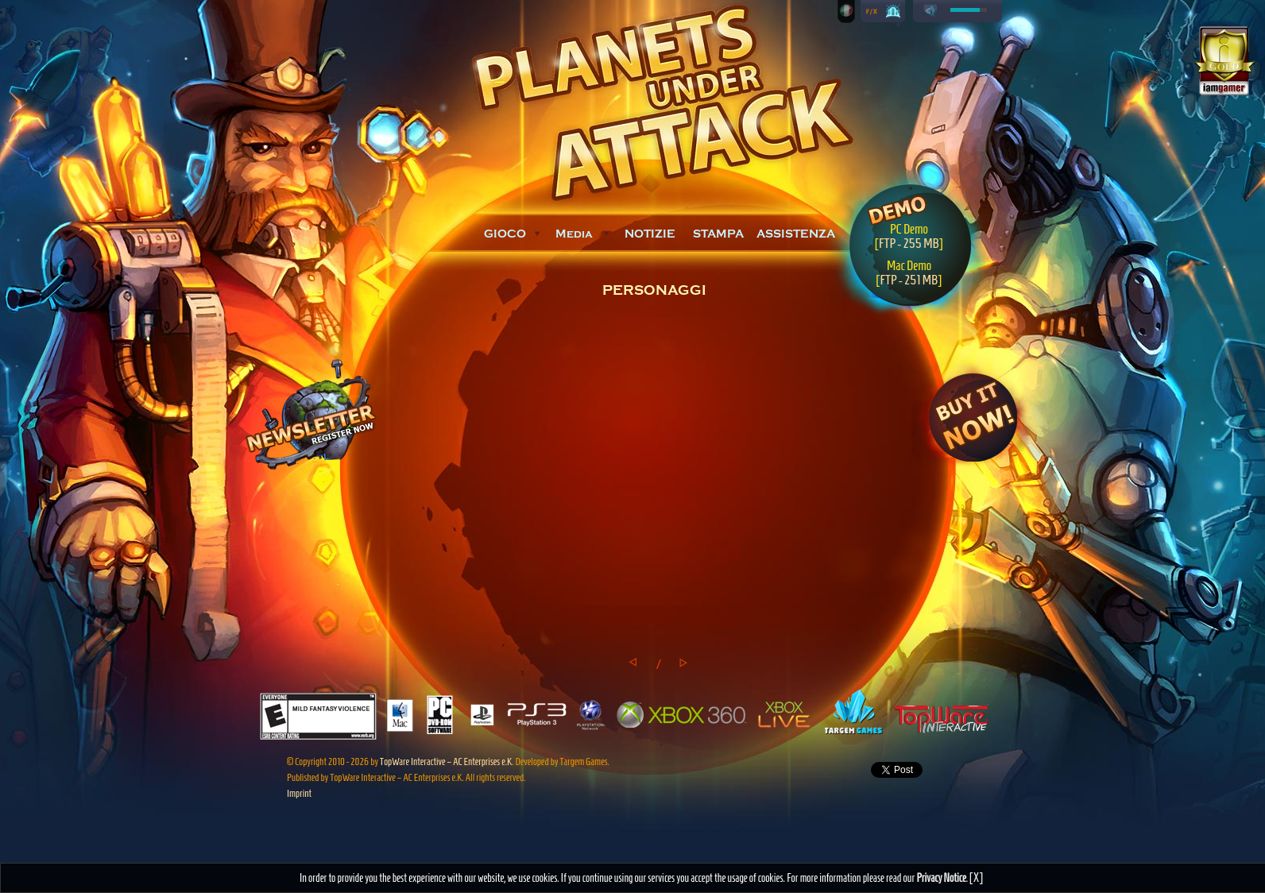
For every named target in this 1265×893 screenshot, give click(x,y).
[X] (976, 877)
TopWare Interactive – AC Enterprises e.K (446, 761)
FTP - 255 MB (909, 243)
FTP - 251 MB (909, 280)
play (930, 11)
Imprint (299, 793)
